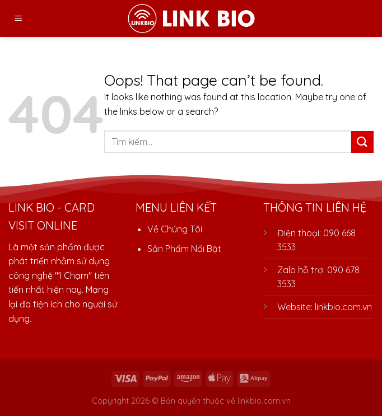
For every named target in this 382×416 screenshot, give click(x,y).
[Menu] (19, 19)
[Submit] (362, 142)
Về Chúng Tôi (174, 229)
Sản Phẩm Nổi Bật (184, 248)
